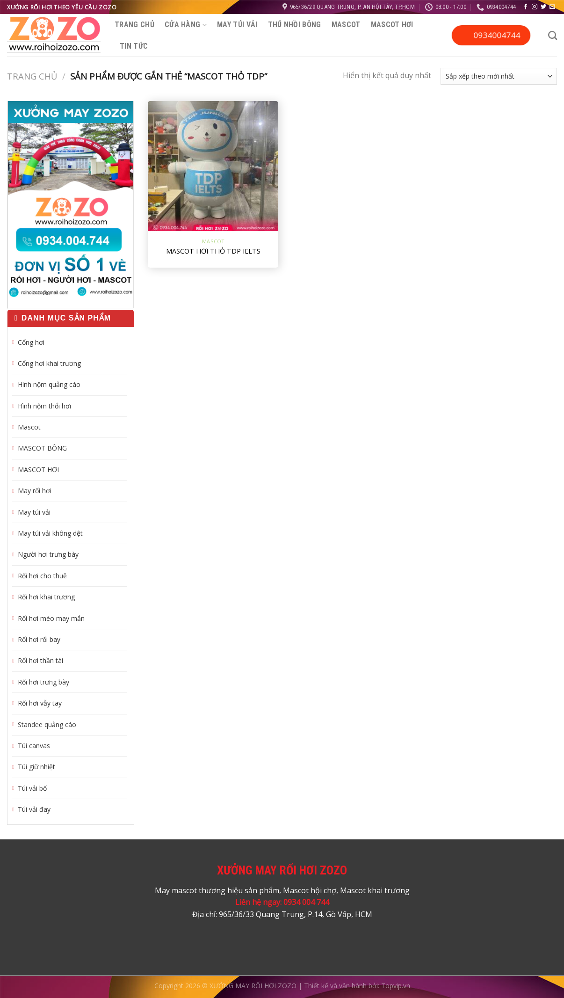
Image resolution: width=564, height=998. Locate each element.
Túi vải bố (32, 788)
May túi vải (237, 24)
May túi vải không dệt (50, 533)
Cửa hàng (186, 24)
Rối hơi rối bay (39, 639)
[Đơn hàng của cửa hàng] (499, 76)
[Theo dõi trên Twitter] (543, 7)
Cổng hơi (31, 342)
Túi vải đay (34, 809)
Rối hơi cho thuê (42, 575)
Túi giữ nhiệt (36, 766)
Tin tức (134, 46)
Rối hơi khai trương (46, 596)
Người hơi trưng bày (48, 554)
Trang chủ (134, 24)
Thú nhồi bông (294, 24)
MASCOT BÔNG (42, 448)
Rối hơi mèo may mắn (51, 618)
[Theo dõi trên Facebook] (525, 7)
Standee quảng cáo (47, 724)
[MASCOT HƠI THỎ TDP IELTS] (213, 166)
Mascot (346, 24)
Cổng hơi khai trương (49, 363)
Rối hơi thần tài (40, 660)
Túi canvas (34, 745)
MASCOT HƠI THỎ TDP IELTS (213, 251)
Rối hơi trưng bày (43, 681)
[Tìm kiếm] (552, 35)
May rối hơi (34, 490)
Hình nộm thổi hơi (44, 405)
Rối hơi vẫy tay (40, 703)
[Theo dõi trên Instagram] (534, 7)
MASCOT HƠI (392, 24)
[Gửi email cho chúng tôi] (552, 7)
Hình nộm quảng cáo (49, 384)
